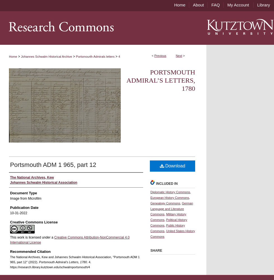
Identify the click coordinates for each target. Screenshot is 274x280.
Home (13, 56)
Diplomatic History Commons (170, 192)
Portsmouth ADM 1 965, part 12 (53, 164)
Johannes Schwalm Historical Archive (46, 56)
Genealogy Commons (165, 203)
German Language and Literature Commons (171, 209)
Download (172, 166)
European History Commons (169, 197)
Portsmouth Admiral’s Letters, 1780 (160, 80)
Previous (160, 55)
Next (179, 55)
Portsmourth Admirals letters (95, 56)
